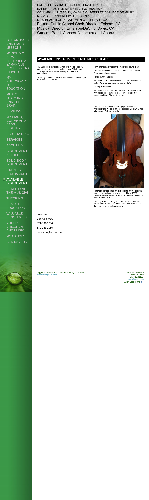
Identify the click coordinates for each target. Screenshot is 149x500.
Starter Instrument (16, 171)
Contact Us (16, 242)
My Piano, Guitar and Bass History (16, 122)
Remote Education (15, 206)
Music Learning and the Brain (14, 100)
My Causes (15, 236)
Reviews (13, 111)
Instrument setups (16, 153)
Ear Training (17, 134)
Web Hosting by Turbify (47, 275)
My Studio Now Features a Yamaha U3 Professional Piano (17, 63)
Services (14, 139)
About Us (14, 145)
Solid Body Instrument (16, 162)
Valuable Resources (16, 215)
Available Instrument (16, 181)
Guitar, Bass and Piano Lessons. (17, 43)
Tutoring (14, 198)
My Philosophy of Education (16, 83)
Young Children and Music (15, 226)
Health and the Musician (17, 190)
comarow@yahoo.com (134, 279)
